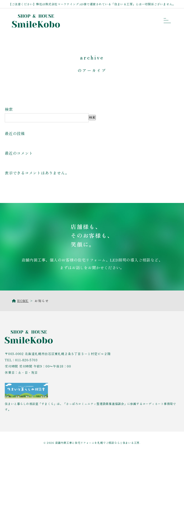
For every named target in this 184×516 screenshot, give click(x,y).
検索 (9, 109)
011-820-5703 (26, 360)
